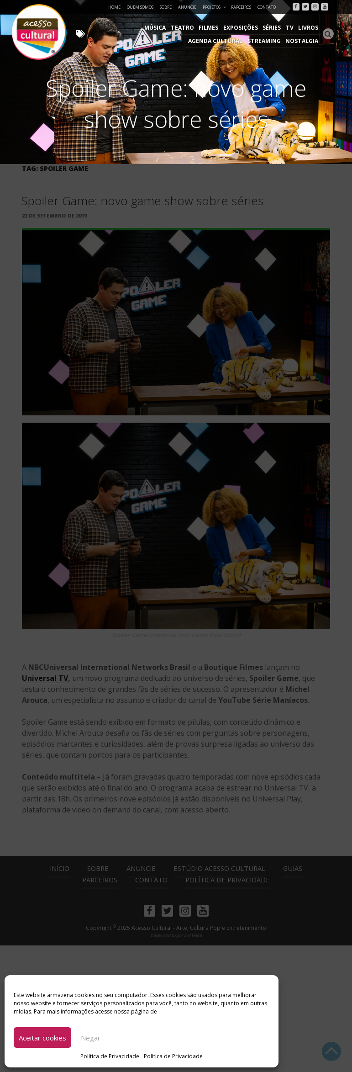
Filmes (152, 28)
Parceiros (241, 7)
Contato (266, 7)
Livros (250, 28)
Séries (214, 28)
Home (114, 7)
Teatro (126, 28)
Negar (90, 1037)
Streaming (265, 41)
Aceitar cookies (42, 1037)
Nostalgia (302, 41)
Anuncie (187, 7)
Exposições (183, 28)
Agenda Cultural (292, 28)
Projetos (215, 7)
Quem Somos (140, 7)
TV (232, 28)
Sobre (166, 7)
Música (99, 28)
